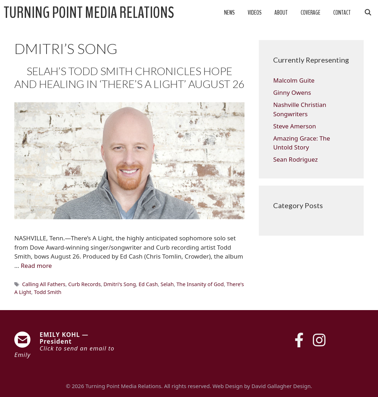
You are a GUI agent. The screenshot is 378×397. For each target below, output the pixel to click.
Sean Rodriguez (295, 159)
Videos (255, 13)
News (229, 13)
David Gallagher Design (280, 385)
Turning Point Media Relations (89, 13)
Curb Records (84, 284)
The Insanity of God (200, 284)
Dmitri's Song (119, 284)
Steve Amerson (294, 126)
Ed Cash (148, 284)
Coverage (310, 13)
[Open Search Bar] (367, 13)
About (281, 13)
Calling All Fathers (44, 284)
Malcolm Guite (293, 80)
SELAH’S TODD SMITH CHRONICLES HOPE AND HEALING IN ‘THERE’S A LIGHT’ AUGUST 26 (129, 77)
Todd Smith (48, 292)
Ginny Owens (292, 92)
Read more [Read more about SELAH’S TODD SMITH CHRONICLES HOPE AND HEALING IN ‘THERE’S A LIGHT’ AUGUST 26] (36, 265)
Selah (167, 284)
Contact (342, 13)
